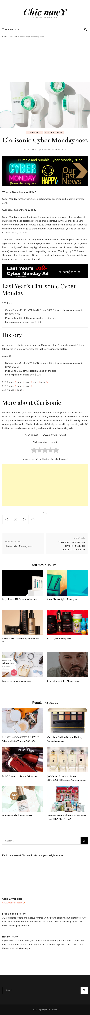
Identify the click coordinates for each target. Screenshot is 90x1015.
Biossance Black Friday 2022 (17, 815)
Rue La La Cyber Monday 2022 (16, 681)
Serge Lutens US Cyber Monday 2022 (19, 599)
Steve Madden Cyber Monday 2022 (63, 599)
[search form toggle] (85, 29)
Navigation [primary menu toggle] (11, 29)
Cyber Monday (54, 132)
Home (4, 37)
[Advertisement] (45, 60)
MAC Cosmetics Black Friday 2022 (20, 776)
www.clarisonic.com (13, 902)
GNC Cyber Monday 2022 (59, 638)
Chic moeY (45, 12)
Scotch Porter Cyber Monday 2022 (63, 681)
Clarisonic (13, 37)
